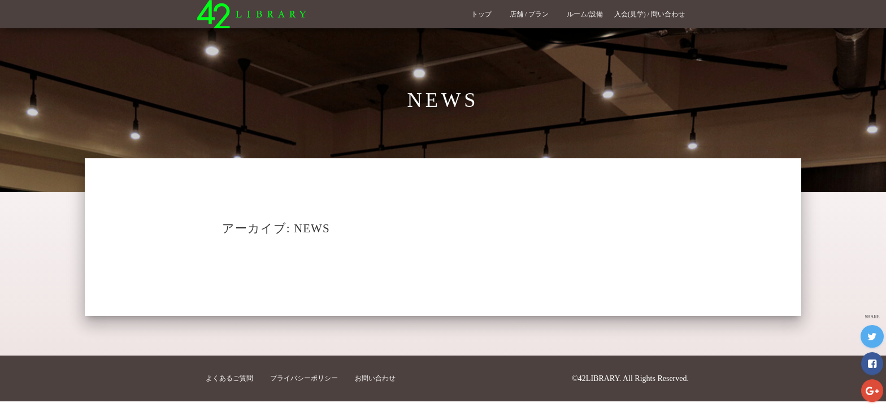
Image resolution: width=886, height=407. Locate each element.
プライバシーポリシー (304, 378)
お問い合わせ (375, 378)
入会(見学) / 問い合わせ (653, 14)
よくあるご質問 (229, 378)
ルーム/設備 (584, 14)
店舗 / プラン (532, 14)
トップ (484, 14)
